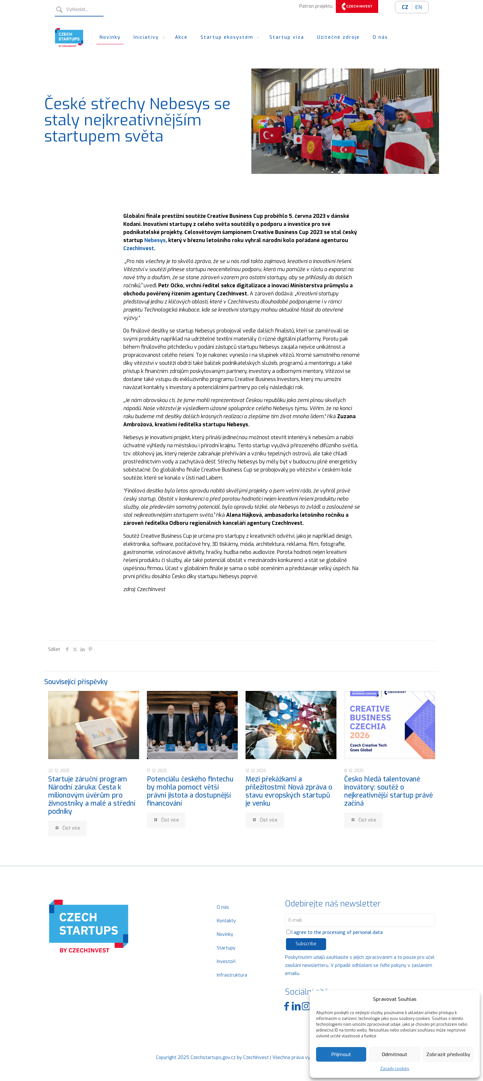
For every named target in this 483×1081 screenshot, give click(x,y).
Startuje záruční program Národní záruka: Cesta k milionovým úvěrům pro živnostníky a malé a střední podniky (92, 795)
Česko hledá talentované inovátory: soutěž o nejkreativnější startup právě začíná (388, 791)
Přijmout (341, 1054)
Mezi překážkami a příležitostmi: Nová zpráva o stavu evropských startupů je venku (289, 791)
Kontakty (226, 921)
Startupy (226, 948)
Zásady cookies (394, 1068)
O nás (223, 907)
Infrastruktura (232, 975)
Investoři (226, 962)
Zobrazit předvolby (448, 1054)
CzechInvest (138, 248)
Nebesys (155, 240)
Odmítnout (394, 1054)
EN (418, 7)
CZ (405, 7)
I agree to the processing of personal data (334, 932)
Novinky (225, 934)
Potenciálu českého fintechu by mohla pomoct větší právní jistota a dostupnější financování (190, 791)
